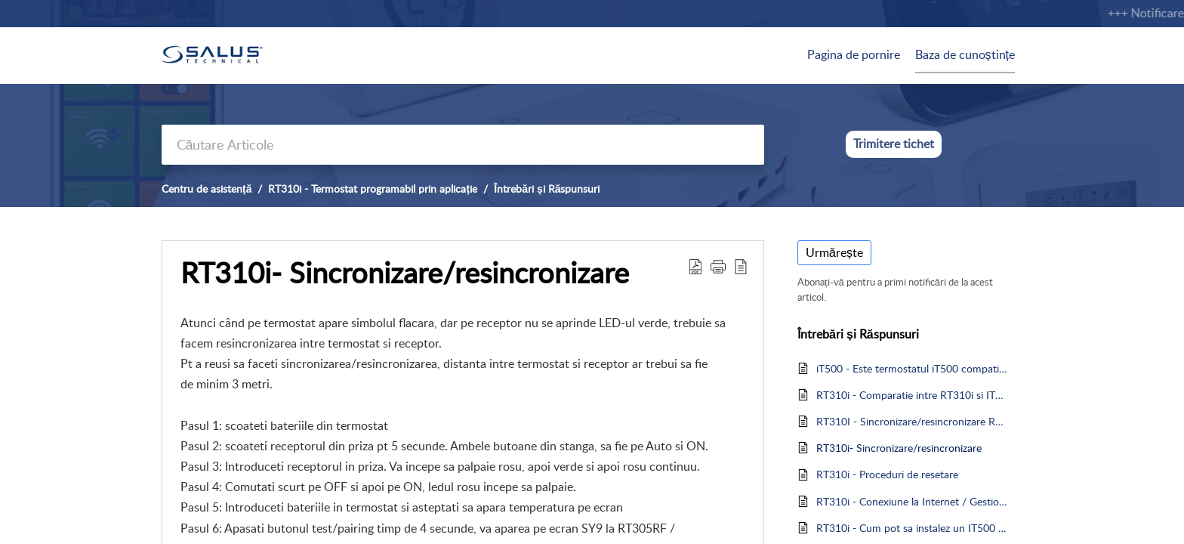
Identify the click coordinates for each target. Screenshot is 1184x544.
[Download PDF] (695, 266)
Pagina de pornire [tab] (853, 54)
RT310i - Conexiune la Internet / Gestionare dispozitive (911, 501)
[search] (463, 145)
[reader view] (740, 266)
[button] (718, 266)
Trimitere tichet (893, 143)
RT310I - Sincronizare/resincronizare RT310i (911, 421)
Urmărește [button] (834, 252)
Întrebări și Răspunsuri (547, 188)
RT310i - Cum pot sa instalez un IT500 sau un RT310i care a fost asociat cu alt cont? (911, 528)
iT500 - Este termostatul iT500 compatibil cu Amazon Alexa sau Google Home (911, 368)
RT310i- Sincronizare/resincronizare (404, 272)
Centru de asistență (206, 188)
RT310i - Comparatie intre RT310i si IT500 (911, 395)
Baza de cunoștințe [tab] (965, 54)
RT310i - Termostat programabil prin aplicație (372, 188)
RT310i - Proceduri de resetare (887, 474)
